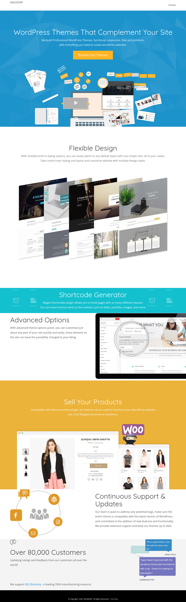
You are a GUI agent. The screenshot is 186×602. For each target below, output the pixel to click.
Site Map (114, 594)
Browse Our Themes (93, 55)
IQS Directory (33, 580)
